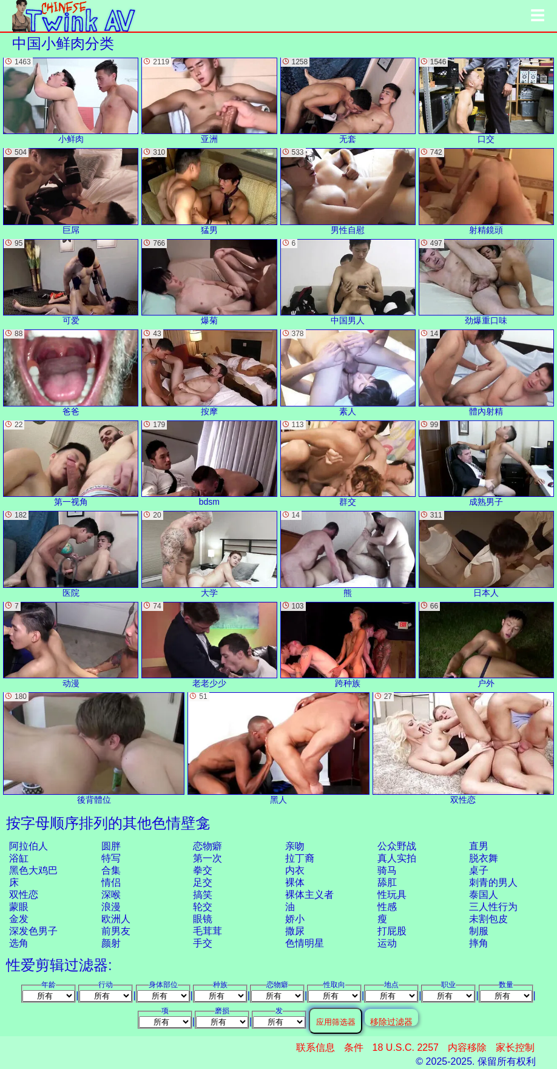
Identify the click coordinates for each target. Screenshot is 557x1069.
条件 (353, 1047)
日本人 (486, 554)
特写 (111, 858)
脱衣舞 (483, 858)
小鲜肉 (70, 101)
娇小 (295, 919)
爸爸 (70, 372)
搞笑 (202, 894)
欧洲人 (115, 919)
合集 (111, 870)
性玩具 (392, 894)
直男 (478, 846)
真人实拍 (396, 858)
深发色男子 (33, 931)
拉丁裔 (299, 858)
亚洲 (209, 101)
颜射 (111, 943)
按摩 (209, 372)
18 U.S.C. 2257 (406, 1047)
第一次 (207, 858)
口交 (486, 101)
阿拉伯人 (28, 846)
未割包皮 (488, 919)
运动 (387, 943)
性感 (387, 907)
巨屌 (70, 191)
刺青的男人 (493, 882)
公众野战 (396, 846)
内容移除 (467, 1047)
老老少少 (209, 645)
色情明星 (304, 943)
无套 (348, 101)
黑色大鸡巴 (33, 870)
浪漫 (111, 907)
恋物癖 (207, 846)
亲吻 (295, 846)
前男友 (115, 931)
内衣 (295, 870)
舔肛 (387, 882)
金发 (19, 919)
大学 (209, 554)
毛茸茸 (207, 931)
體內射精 (486, 372)
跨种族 (348, 645)
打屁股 (392, 931)
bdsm (209, 463)
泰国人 (483, 894)
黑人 (278, 748)
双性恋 (23, 894)
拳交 (202, 870)
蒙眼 (19, 907)
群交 (348, 463)
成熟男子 (486, 463)
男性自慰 (348, 191)
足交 (202, 882)
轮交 (202, 907)
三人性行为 (493, 907)
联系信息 (315, 1047)
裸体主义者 (309, 894)
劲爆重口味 (486, 282)
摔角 (478, 943)
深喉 (111, 894)
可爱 (70, 282)
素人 (348, 372)
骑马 (387, 870)
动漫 (70, 645)
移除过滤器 (391, 1021)
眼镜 (202, 919)
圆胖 (111, 846)
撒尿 (295, 931)
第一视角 (70, 463)
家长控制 (515, 1047)
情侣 (111, 882)
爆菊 (209, 282)
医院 (70, 554)
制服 (478, 931)
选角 (19, 943)
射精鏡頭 (486, 191)
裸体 (295, 882)
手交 (202, 943)
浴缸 (19, 858)
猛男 (209, 191)
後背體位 (93, 748)
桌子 (478, 870)
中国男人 (348, 282)
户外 (486, 645)
